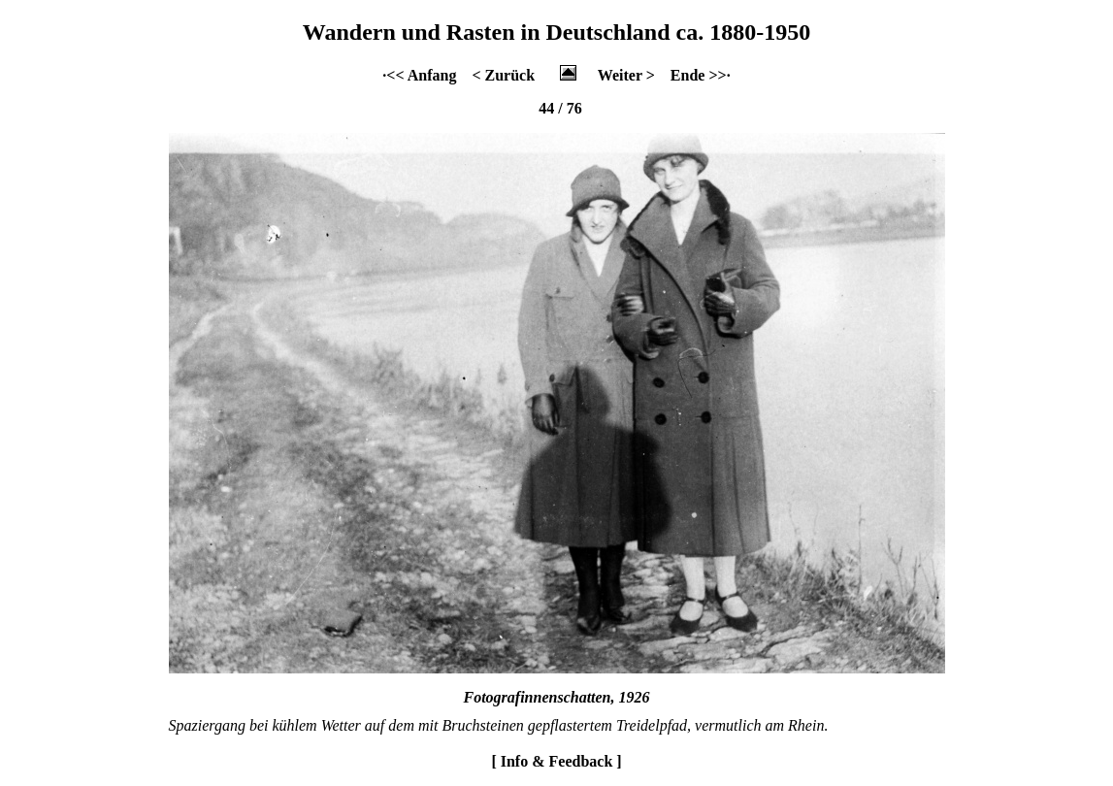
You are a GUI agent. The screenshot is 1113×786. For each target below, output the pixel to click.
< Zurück (503, 75)
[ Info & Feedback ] (556, 761)
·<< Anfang (419, 75)
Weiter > (626, 75)
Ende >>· (701, 75)
